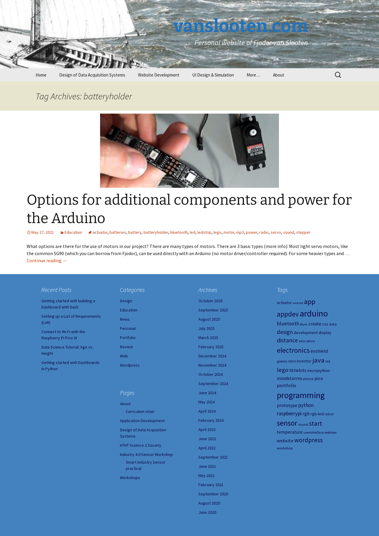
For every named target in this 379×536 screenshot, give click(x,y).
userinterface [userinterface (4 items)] (313, 432)
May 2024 (206, 402)
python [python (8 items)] (306, 405)
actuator (100, 232)
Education (73, 232)
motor (229, 232)
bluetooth (179, 232)
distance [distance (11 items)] (287, 340)
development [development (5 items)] (306, 332)
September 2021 (213, 457)
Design (126, 300)
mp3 (240, 232)
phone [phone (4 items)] (308, 378)
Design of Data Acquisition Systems (92, 75)
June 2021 (207, 466)
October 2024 (210, 374)
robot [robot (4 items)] (329, 414)
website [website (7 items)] (285, 440)
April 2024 (207, 411)
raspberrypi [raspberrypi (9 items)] (289, 413)
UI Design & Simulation (213, 75)
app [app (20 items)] (309, 301)
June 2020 (207, 512)
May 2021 (206, 475)
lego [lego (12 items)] (282, 370)
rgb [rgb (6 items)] (306, 413)
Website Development (158, 75)
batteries (118, 232)
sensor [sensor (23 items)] (287, 423)
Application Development (142, 420)
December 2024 (212, 356)
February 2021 (211, 484)
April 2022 (207, 448)
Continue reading (47, 260)
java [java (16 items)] (318, 360)
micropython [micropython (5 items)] (318, 370)
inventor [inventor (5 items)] (304, 361)
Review (126, 346)
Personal (128, 328)
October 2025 (210, 300)
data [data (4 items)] (333, 324)
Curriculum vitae (140, 411)
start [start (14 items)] (315, 423)
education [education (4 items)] (307, 341)
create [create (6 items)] (315, 324)
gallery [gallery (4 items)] (282, 361)
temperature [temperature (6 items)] (290, 432)
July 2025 (206, 328)
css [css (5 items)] (325, 324)
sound (288, 232)
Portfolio (128, 337)
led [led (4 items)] (327, 361)
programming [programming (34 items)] (301, 395)
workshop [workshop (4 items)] (285, 448)
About (278, 75)
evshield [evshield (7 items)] (319, 351)
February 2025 (211, 346)
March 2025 (208, 337)
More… (253, 75)
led (192, 232)
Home (41, 75)
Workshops (130, 477)
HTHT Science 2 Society (140, 445)
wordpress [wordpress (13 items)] (308, 440)
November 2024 (212, 365)
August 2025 (209, 319)
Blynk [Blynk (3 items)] (304, 324)
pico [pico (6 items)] (318, 378)
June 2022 (207, 438)
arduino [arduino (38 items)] (314, 313)
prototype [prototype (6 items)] (287, 405)
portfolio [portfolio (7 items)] (286, 385)
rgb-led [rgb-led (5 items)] (317, 413)
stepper (303, 232)
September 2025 (213, 310)
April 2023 (207, 429)
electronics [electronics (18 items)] (293, 350)
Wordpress (130, 365)
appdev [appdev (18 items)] (288, 314)
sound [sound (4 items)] (303, 424)
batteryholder (156, 232)
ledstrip (204, 232)
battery (135, 232)
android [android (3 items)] (298, 303)
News (125, 319)
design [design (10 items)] (285, 331)
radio (264, 232)
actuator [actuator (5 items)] (284, 302)
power (251, 232)
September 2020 (213, 494)
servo (276, 232)
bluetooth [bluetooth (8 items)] (288, 323)
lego (217, 232)
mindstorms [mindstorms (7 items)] (289, 378)
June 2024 (207, 392)
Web (124, 356)
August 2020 (209, 503)
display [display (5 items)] (325, 332)
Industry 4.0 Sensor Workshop (146, 454)
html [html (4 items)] (292, 361)
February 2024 (211, 420)
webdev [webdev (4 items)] (331, 432)
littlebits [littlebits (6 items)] (297, 370)
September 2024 (213, 383)
